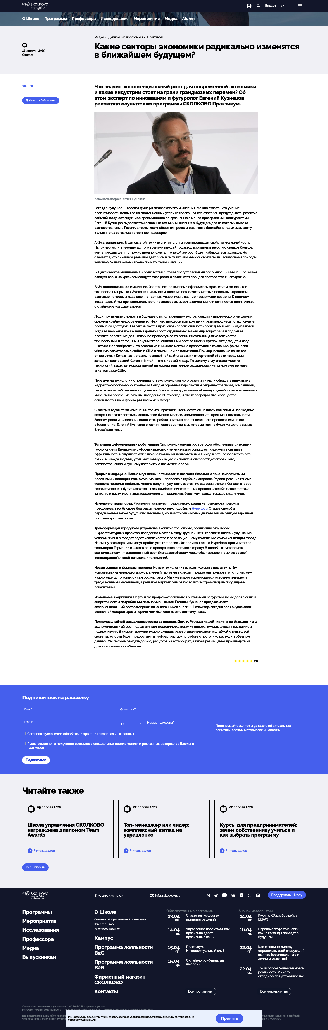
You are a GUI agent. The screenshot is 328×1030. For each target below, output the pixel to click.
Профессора (84, 18)
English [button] (270, 5)
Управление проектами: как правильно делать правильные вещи (207, 933)
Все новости (35, 867)
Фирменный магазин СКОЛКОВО (119, 979)
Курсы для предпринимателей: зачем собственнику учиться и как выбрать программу (258, 830)
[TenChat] (258, 895)
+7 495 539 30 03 (110, 896)
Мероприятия (146, 18)
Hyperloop (199, 509)
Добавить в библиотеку (41, 100)
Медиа (170, 18)
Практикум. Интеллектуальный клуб (205, 949)
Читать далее (44, 851)
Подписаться (36, 760)
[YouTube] (224, 895)
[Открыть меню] (300, 6)
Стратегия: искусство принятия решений (202, 917)
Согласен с (80, 734)
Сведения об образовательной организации (120, 919)
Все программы (200, 991)
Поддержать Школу (286, 895)
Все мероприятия (274, 991)
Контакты (106, 991)
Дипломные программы (125, 37)
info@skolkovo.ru (168, 896)
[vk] (233, 895)
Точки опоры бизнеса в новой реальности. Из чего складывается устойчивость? (281, 972)
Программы (55, 18)
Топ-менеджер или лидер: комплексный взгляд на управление (157, 830)
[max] (208, 895)
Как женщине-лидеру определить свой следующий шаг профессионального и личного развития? (281, 953)
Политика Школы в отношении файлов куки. (128, 1009)
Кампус (103, 938)
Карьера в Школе (104, 924)
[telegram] (216, 895)
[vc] (249, 895)
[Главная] (38, 6)
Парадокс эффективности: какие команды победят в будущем (278, 933)
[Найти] (258, 6)
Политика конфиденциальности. (82, 1009)
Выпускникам (39, 957)
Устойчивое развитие (106, 928)
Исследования (114, 18)
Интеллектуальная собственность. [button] (41, 1009)
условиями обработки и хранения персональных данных (89, 734)
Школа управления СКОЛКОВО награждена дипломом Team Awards (66, 830)
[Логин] (251, 5)
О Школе (30, 18)
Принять (229, 1018)
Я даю (110, 746)
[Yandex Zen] (241, 895)
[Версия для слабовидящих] (282, 6)
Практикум (154, 37)
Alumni (188, 18)
